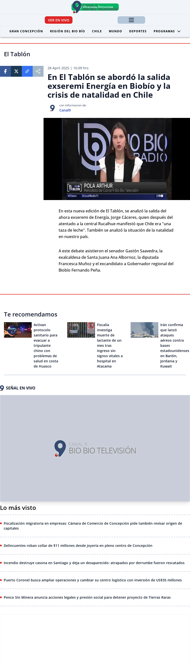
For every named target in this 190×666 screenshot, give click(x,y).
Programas (167, 31)
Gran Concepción (26, 31)
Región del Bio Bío (67, 31)
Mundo (115, 31)
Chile (97, 31)
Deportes (138, 31)
